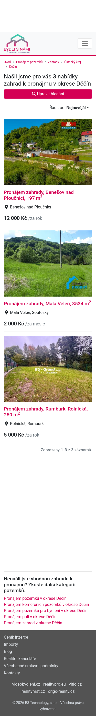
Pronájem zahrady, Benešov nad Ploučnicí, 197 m (39, 195)
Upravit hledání (48, 93)
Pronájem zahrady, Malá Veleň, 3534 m (47, 304)
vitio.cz (75, 684)
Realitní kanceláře (20, 658)
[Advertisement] (48, 15)
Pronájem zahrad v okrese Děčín (33, 622)
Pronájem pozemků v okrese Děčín (35, 598)
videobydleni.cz (26, 684)
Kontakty (12, 673)
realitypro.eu (54, 684)
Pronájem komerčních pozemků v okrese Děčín (46, 604)
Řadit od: (67, 107)
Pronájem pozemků (29, 62)
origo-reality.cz (61, 691)
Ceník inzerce (16, 637)
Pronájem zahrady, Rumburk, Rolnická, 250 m (46, 412)
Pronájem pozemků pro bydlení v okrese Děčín (46, 610)
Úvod (7, 62)
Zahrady (53, 62)
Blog (8, 651)
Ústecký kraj (72, 62)
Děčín (13, 66)
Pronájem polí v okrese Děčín (30, 616)
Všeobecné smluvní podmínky (31, 665)
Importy (11, 644)
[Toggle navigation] (85, 43)
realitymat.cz (33, 691)
